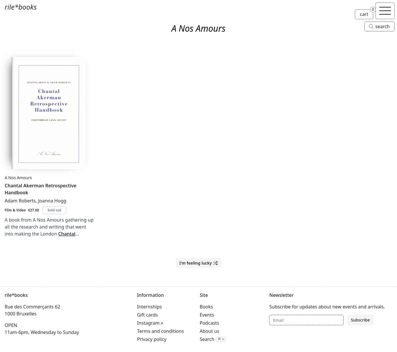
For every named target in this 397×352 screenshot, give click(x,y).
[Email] (306, 320)
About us (209, 331)
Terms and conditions (160, 331)
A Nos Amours (18, 177)
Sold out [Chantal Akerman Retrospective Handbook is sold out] (54, 210)
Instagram (148, 323)
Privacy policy (151, 339)
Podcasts (209, 323)
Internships (149, 306)
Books (206, 306)
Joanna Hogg (52, 200)
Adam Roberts (20, 200)
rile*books (21, 7)
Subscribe (360, 320)
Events (207, 315)
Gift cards (147, 315)
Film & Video (15, 210)
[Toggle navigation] (385, 10)
